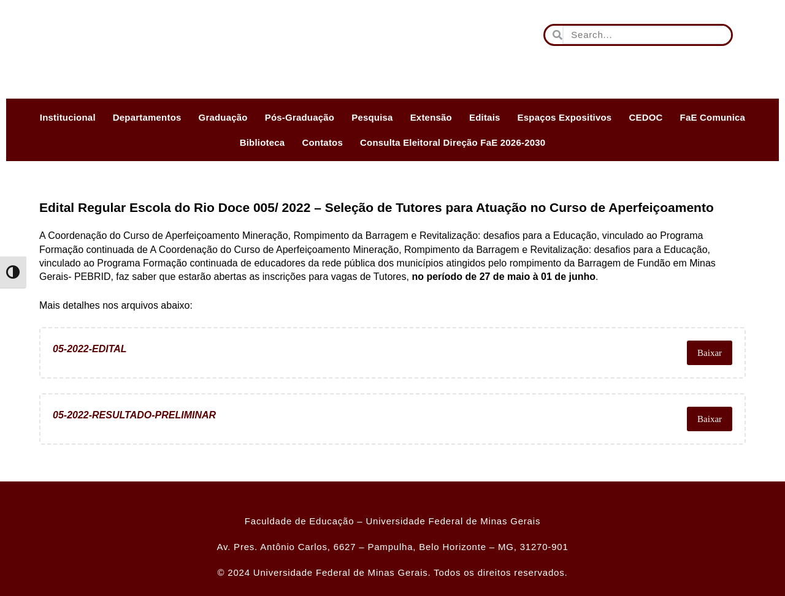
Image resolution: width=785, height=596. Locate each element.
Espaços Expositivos (565, 117)
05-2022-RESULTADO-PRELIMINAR (134, 418)
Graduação (223, 117)
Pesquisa (371, 117)
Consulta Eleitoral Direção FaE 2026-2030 (452, 142)
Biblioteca (262, 142)
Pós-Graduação (299, 117)
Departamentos (147, 117)
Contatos (322, 142)
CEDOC (645, 117)
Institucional (68, 117)
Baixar (707, 353)
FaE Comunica (713, 117)
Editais (484, 117)
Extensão (431, 117)
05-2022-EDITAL (90, 352)
